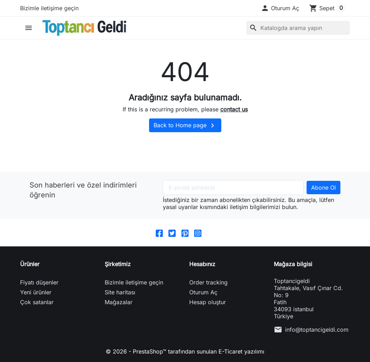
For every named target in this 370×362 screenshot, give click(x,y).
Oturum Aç (203, 292)
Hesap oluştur (207, 302)
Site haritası (120, 292)
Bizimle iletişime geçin (49, 8)
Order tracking (208, 282)
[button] (280, 8)
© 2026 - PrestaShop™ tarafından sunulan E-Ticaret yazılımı (185, 351)
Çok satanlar (37, 302)
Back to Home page (185, 125)
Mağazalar (118, 302)
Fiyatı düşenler (39, 282)
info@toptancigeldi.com (317, 329)
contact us (234, 109)
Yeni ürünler (35, 292)
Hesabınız (202, 264)
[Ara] (298, 28)
